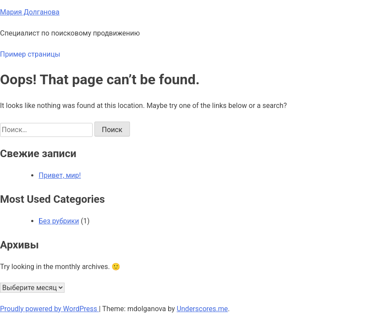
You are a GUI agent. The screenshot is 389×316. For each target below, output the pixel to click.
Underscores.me (202, 309)
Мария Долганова (30, 12)
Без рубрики (59, 221)
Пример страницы (30, 54)
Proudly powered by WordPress (49, 309)
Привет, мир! (60, 175)
